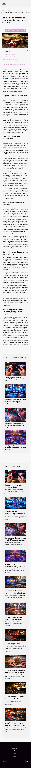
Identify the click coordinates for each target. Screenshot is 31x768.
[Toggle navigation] (4, 2)
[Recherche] (13, 761)
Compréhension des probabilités (10, 56)
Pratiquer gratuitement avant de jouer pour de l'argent (14, 64)
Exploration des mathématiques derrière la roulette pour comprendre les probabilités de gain (15, 402)
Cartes (15, 753)
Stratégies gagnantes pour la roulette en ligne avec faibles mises (15, 725)
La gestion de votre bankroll (9, 54)
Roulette (8, 10)
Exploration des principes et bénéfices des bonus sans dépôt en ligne (15, 425)
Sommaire (7, 52)
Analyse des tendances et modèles (10, 59)
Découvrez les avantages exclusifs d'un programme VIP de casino (15, 378)
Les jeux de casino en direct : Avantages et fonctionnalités (13, 619)
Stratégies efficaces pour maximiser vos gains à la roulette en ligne (15, 447)
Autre (14, 756)
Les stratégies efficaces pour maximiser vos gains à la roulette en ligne (15, 646)
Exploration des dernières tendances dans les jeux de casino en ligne (15, 593)
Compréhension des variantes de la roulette (12, 61)
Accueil (2, 10)
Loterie (15, 751)
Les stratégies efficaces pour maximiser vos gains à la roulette (15, 672)
